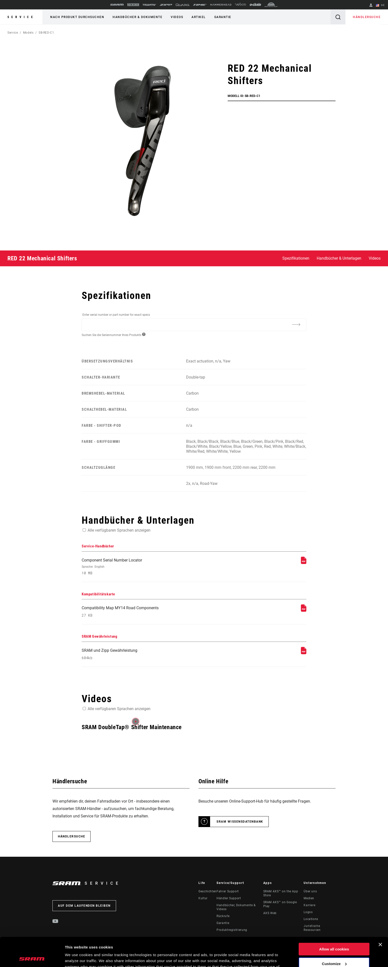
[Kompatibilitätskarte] (303, 610)
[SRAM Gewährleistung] (303, 653)
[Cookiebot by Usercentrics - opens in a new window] (32, 957)
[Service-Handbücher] (303, 562)
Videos (177, 17)
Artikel (199, 17)
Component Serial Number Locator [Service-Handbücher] (152, 566)
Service (21, 17)
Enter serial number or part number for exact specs (116, 314)
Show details (76, 957)
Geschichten (207, 891)
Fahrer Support (228, 891)
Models (28, 32)
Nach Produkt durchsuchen (77, 17)
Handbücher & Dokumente (137, 17)
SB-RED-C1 (46, 32)
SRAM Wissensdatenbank (240, 821)
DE (380, 5)
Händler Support (229, 898)
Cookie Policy (120, 944)
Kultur (203, 898)
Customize (334, 934)
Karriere (309, 905)
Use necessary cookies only (334, 949)
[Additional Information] (295, 324)
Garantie (222, 17)
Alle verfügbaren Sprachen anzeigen (119, 530)
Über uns (310, 891)
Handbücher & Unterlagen (339, 258)
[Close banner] (380, 915)
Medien (309, 898)
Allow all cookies (334, 920)
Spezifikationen (295, 258)
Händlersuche (367, 17)
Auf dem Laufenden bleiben (84, 905)
